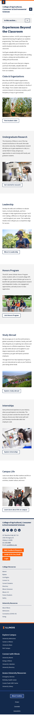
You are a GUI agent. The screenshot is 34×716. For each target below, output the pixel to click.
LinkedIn (19, 530)
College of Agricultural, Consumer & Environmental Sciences (14, 9)
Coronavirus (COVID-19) (9, 614)
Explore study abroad (11, 391)
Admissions (5, 611)
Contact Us (5, 580)
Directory (5, 586)
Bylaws (4, 575)
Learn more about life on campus (15, 510)
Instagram (4, 530)
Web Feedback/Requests (13, 550)
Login (6, 559)
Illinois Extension (7, 589)
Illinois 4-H (5, 592)
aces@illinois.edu (11, 545)
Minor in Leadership (11, 252)
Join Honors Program (11, 315)
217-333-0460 (6, 543)
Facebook (7, 530)
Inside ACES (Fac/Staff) (12, 554)
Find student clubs (10, 121)
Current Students (7, 583)
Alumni (4, 572)
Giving (4, 617)
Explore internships (11, 452)
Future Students (7, 595)
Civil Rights (5, 577)
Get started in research (12, 185)
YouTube (15, 530)
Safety (4, 598)
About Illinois (6, 608)
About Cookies (17, 696)
